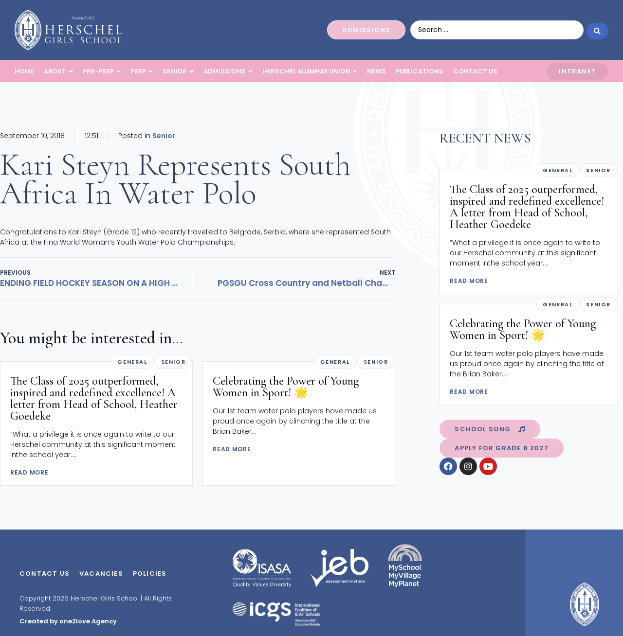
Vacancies (101, 573)
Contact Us (44, 573)
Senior (163, 136)
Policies (150, 573)
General (132, 362)
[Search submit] (597, 29)
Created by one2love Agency (68, 621)
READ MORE (29, 472)
